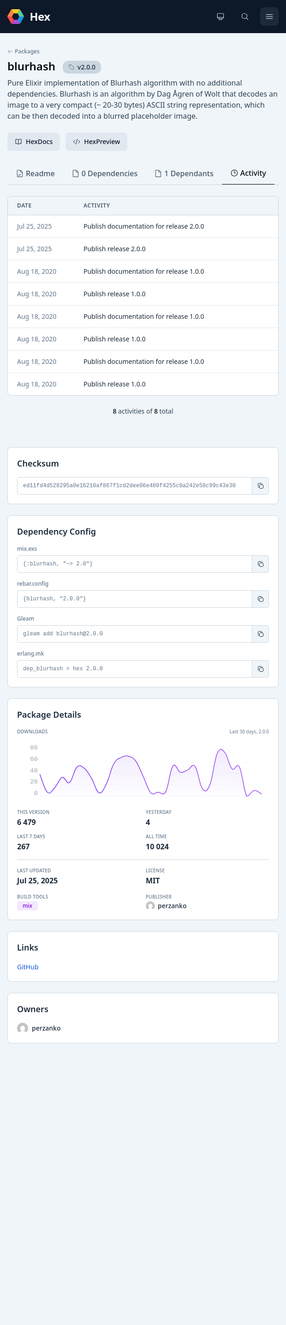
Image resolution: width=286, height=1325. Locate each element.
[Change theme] (220, 16)
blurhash (31, 66)
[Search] (245, 16)
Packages (23, 51)
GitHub (28, 966)
